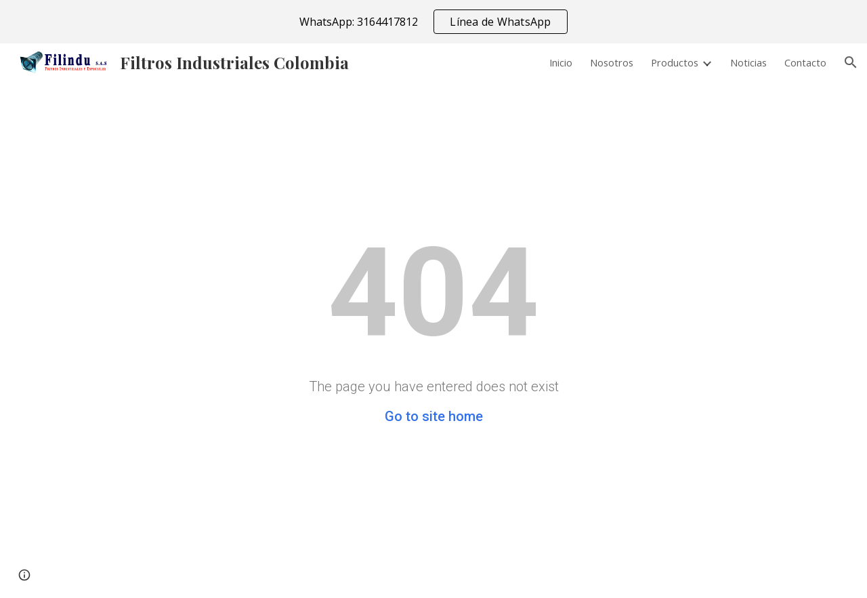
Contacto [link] (805, 62)
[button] (850, 62)
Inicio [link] (560, 62)
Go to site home (434, 416)
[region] (433, 21)
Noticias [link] (748, 62)
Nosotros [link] (611, 62)
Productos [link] (674, 62)
